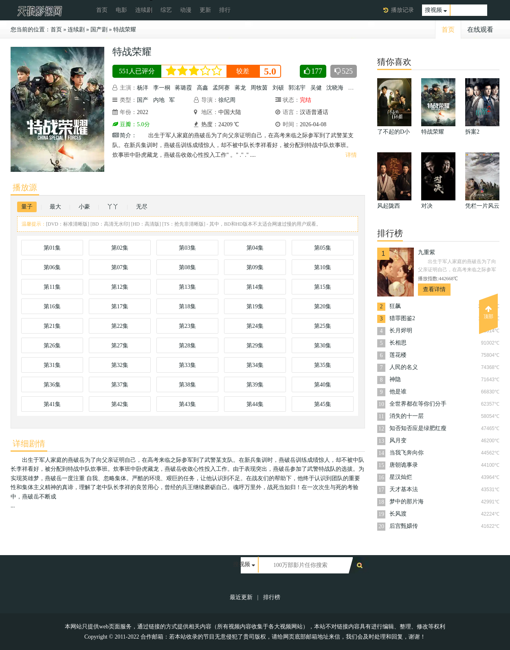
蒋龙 (240, 88)
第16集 (52, 306)
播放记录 (402, 10)
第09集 (255, 267)
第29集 (255, 346)
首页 (102, 10)
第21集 (52, 326)
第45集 (322, 404)
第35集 (322, 365)
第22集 (119, 326)
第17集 (119, 306)
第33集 (187, 365)
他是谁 (398, 392)
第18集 (187, 306)
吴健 (316, 88)
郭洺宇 (297, 88)
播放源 (25, 187)
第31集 (52, 365)
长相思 (398, 343)
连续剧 (143, 10)
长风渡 (398, 514)
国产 (142, 100)
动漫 (185, 10)
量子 (27, 207)
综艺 (166, 10)
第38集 (187, 385)
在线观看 (480, 29)
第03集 (187, 248)
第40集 (322, 385)
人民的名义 (403, 367)
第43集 (187, 404)
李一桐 (161, 88)
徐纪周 (226, 100)
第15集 (322, 287)
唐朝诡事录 (403, 465)
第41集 (52, 404)
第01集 (52, 248)
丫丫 (113, 207)
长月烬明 (400, 330)
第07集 (119, 267)
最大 (55, 207)
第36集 (52, 385)
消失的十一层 (406, 416)
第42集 (119, 404)
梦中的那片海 (406, 501)
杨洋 (142, 88)
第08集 (187, 267)
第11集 (52, 287)
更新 (205, 10)
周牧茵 (259, 88)
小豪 (84, 207)
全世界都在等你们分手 (417, 404)
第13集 (187, 287)
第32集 (119, 365)
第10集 (322, 267)
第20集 (322, 306)
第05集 (322, 248)
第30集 (322, 346)
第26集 (52, 346)
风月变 (398, 440)
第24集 (255, 326)
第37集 (119, 385)
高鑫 (202, 88)
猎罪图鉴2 (402, 318)
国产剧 (99, 29)
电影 (121, 10)
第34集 (255, 365)
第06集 (52, 267)
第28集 (187, 346)
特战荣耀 (124, 29)
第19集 (255, 306)
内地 (159, 100)
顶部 (488, 312)
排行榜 (271, 597)
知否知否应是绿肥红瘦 (417, 428)
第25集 (322, 326)
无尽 (141, 207)
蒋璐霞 (183, 88)
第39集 (255, 385)
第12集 (119, 287)
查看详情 (434, 289)
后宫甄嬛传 (403, 526)
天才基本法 (403, 489)
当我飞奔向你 (406, 453)
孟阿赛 (221, 88)
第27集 (119, 346)
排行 (225, 10)
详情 (351, 155)
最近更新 (241, 597)
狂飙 (395, 306)
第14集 (255, 287)
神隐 (395, 379)
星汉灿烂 (400, 477)
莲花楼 (398, 355)
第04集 (255, 248)
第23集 (187, 326)
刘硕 (278, 88)
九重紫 (426, 252)
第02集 (119, 248)
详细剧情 (29, 443)
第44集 (255, 404)
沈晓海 (334, 88)
